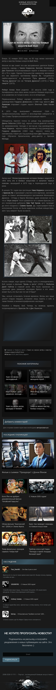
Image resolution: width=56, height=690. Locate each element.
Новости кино (20, 350)
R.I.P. (13, 354)
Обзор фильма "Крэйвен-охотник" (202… (31, 614)
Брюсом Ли (8, 193)
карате (26, 354)
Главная (9, 350)
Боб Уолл (19, 354)
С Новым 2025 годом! (28, 584)
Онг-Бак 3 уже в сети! (29, 569)
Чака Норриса (38, 190)
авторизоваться (42, 428)
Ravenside (34, 51)
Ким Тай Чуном (33, 203)
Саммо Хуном (26, 206)
